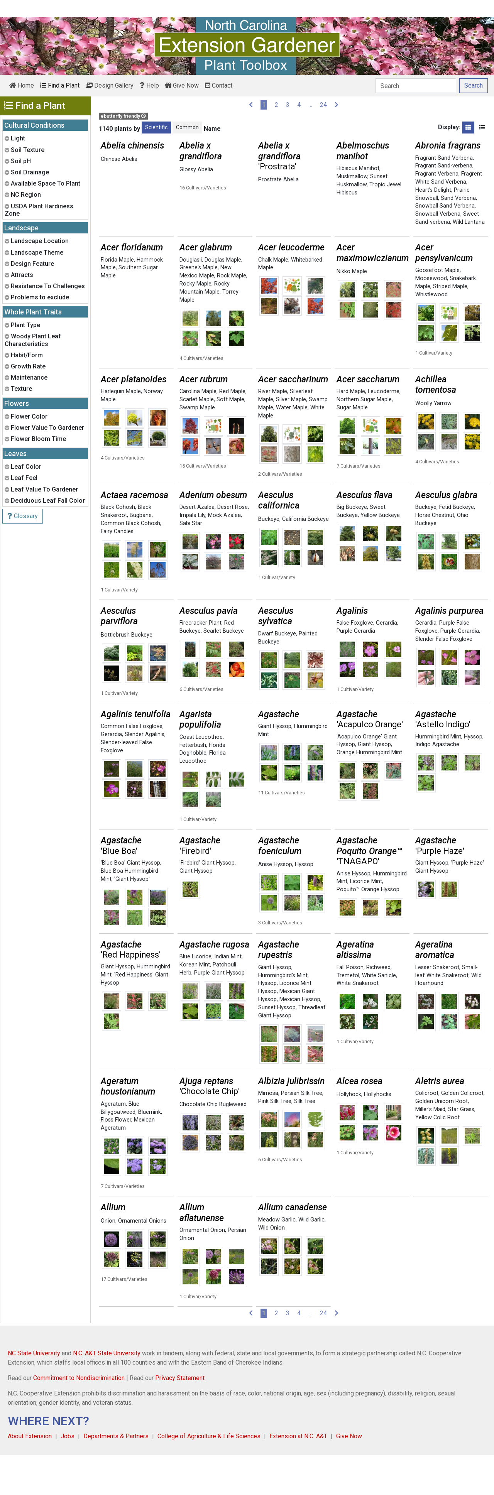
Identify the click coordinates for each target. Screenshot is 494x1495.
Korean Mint (194, 1005)
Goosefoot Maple (437, 310)
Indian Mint (228, 996)
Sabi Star (190, 563)
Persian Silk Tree (301, 1133)
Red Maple (232, 431)
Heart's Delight (433, 190)
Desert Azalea (197, 547)
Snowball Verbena (437, 214)
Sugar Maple (352, 447)
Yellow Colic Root (437, 1157)
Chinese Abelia (119, 159)
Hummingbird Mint (438, 777)
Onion (108, 1261)
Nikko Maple (352, 311)
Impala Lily (192, 555)
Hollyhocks (377, 1134)
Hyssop (473, 777)
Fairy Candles (117, 571)
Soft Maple (230, 439)
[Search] (416, 85)
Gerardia (386, 663)
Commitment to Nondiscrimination (79, 1418)
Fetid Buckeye (456, 547)
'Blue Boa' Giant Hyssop (130, 903)
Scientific (156, 127)
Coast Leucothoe (201, 777)
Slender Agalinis (144, 774)
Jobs (67, 1476)
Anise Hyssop (275, 904)
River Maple (272, 431)
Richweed (378, 1007)
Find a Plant (60, 85)
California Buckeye (305, 559)
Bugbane (141, 555)
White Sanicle (379, 1015)
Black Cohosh (118, 547)
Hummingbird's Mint (283, 1015)
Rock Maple (231, 316)
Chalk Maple (273, 300)
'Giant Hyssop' (132, 919)
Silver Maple (291, 439)
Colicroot (426, 1133)
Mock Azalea (224, 555)
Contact (218, 85)
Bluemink (149, 1152)
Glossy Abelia (196, 169)
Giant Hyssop (274, 766)
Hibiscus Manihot (358, 168)
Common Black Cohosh (130, 563)
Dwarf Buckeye (277, 674)
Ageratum (113, 1144)
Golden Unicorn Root (441, 1141)
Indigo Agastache (437, 784)
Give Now (182, 85)
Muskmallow (352, 176)
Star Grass (461, 1149)
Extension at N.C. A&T (298, 1476)
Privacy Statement (180, 1418)
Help (149, 85)
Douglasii (190, 300)
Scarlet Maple (196, 439)
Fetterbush (192, 785)
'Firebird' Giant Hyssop (207, 903)
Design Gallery (110, 85)
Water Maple (292, 447)
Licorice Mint (366, 921)
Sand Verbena (458, 198)
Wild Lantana (469, 222)
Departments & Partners (116, 1476)
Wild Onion (271, 1268)
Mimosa (268, 1133)
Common (187, 127)
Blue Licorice (195, 996)
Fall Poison (350, 1007)
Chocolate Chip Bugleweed (213, 1144)
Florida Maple (117, 300)
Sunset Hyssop (277, 1047)
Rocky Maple (195, 324)
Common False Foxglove (131, 766)
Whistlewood (431, 334)
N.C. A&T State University (106, 1393)
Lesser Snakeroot (437, 1007)
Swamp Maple (197, 447)
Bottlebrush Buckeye (126, 675)
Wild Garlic (311, 1260)
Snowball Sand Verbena (445, 206)
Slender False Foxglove (443, 679)
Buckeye (268, 559)
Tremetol (348, 1015)
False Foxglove (355, 663)
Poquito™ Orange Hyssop (368, 929)
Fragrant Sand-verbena (443, 165)
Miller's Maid (430, 1149)
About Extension (30, 1476)
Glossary (22, 516)
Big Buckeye (352, 547)
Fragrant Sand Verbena (444, 158)
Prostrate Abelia (278, 179)
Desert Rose (232, 547)
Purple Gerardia (356, 671)
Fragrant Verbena (436, 174)
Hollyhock (349, 1134)
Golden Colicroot (462, 1133)
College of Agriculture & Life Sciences (209, 1476)
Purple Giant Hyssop (219, 1013)
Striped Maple (450, 326)
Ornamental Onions (142, 1261)
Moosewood (431, 318)
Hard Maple (351, 431)
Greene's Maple (198, 307)
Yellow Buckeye (380, 555)
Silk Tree (304, 1141)
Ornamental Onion (202, 1270)
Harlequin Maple (121, 431)
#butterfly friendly (123, 116)
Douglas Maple (223, 300)
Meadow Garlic (277, 1260)
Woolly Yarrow (433, 443)
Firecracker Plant (200, 663)
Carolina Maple (198, 431)
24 (323, 104)
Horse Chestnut (434, 555)
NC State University (34, 1393)
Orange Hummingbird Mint (369, 792)
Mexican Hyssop (299, 1039)
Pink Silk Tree (274, 1141)
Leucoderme (383, 431)
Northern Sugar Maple (364, 439)
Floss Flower (116, 1160)
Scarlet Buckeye (223, 671)
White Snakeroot (358, 1023)
